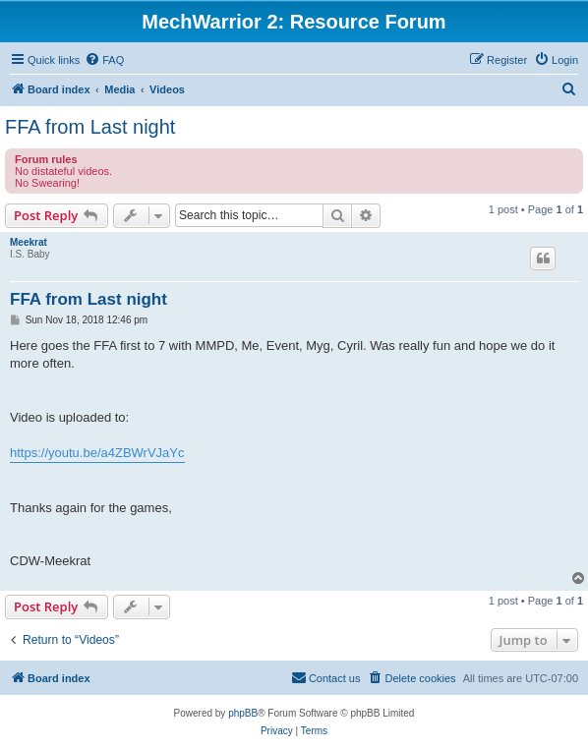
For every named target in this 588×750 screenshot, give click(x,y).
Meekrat (28, 242)
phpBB (243, 713)
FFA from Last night (90, 127)
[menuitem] (104, 60)
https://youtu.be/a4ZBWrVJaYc (97, 452)
